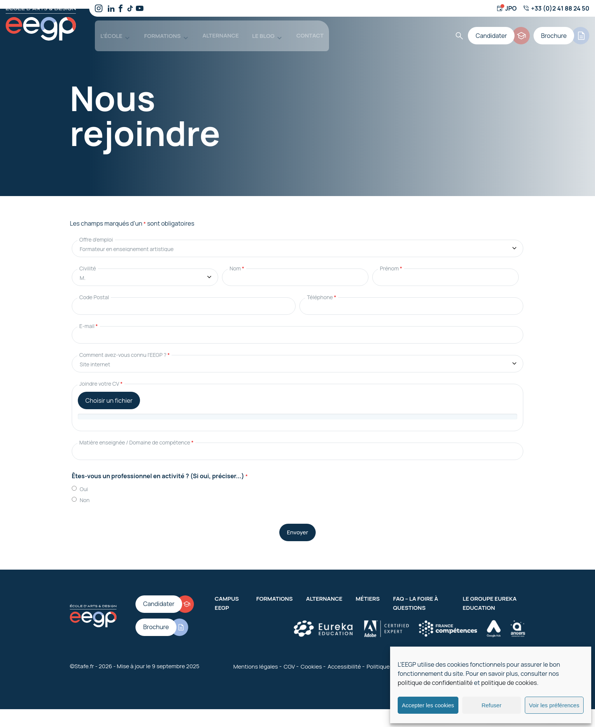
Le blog (254, 30)
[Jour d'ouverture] (506, 8)
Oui (84, 480)
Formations (155, 30)
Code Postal (94, 288)
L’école (106, 30)
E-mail (88, 317)
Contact (299, 30)
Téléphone (321, 288)
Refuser (492, 705)
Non (85, 491)
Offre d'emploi (96, 231)
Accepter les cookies (428, 705)
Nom (237, 260)
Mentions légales (255, 658)
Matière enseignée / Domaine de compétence (136, 434)
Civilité (87, 260)
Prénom (391, 260)
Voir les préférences (554, 705)
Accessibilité (344, 658)
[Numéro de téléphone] (556, 8)
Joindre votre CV (101, 375)
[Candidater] (504, 30)
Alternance (211, 30)
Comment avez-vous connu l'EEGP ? (124, 346)
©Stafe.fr (82, 658)
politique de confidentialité (435, 682)
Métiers (367, 590)
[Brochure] (563, 30)
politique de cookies (509, 682)
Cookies (311, 658)
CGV (289, 658)
